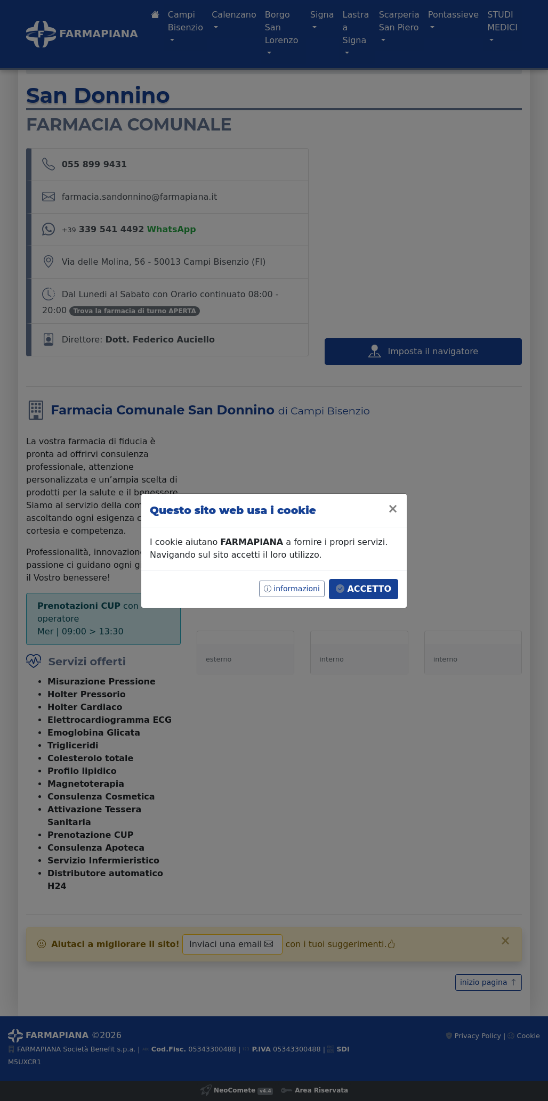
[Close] (393, 509)
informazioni (292, 588)
